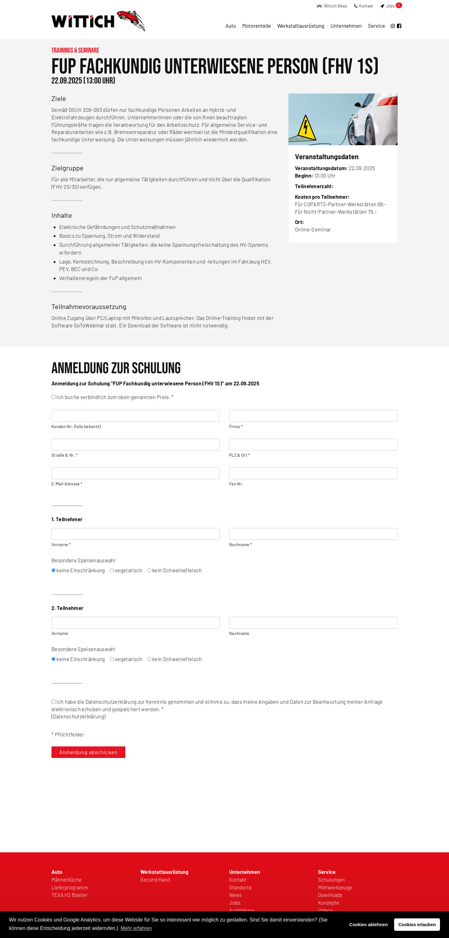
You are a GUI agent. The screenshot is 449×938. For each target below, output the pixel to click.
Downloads (330, 895)
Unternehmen (346, 25)
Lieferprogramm (69, 887)
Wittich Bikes (332, 5)
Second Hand (155, 879)
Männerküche (66, 879)
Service (376, 25)
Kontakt (363, 5)
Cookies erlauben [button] (417, 924)
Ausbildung (241, 910)
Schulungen (331, 879)
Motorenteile (256, 25)
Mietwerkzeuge (335, 887)
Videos (325, 910)
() (224, 709)
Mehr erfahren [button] (136, 928)
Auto (230, 25)
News (235, 895)
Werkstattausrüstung (300, 25)
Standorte (240, 887)
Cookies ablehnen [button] (368, 924)
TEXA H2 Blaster (69, 895)
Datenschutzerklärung (78, 716)
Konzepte (328, 902)
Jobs (391, 5)
